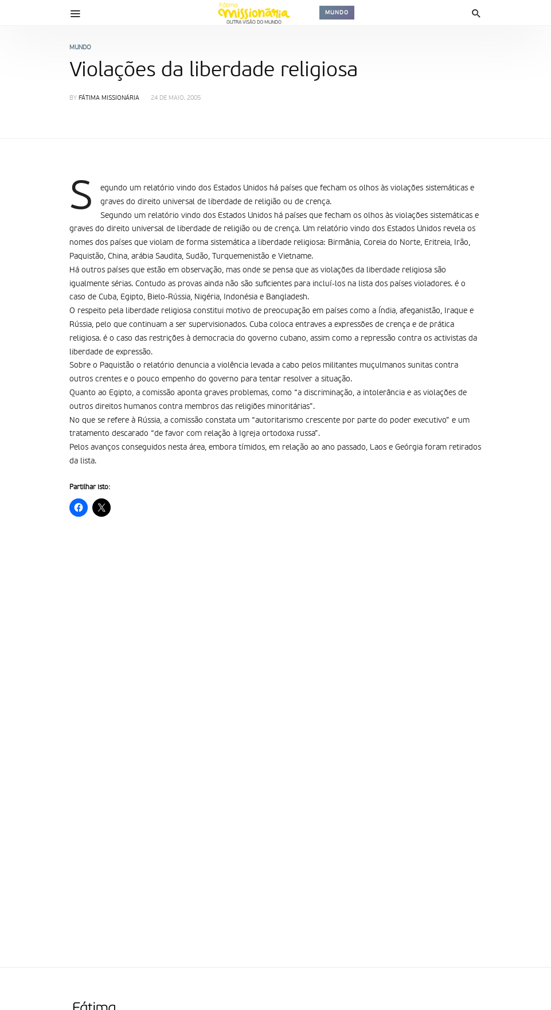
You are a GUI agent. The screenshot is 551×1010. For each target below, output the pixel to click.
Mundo (337, 12)
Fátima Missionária (109, 98)
